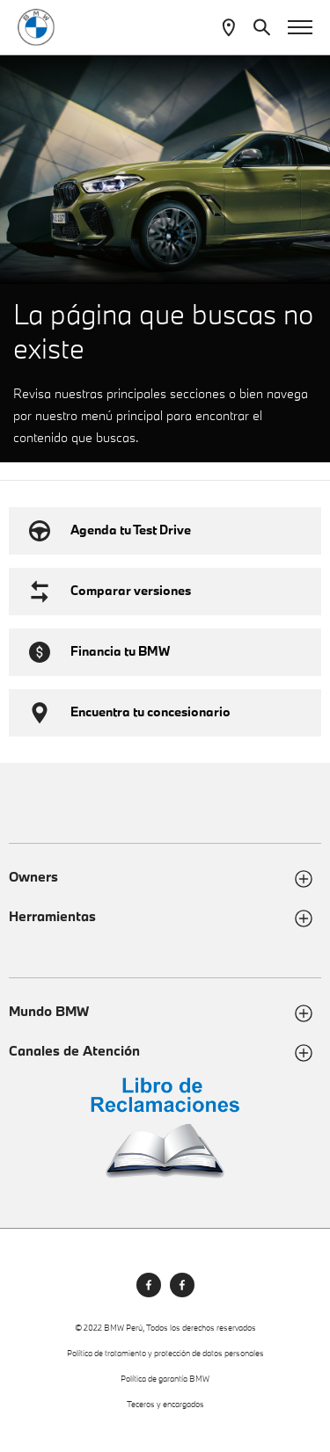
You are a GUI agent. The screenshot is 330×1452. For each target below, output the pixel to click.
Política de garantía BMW (165, 1378)
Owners (33, 877)
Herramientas (52, 916)
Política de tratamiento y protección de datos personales (165, 1353)
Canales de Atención (74, 1051)
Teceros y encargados (165, 1404)
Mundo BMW (49, 1011)
